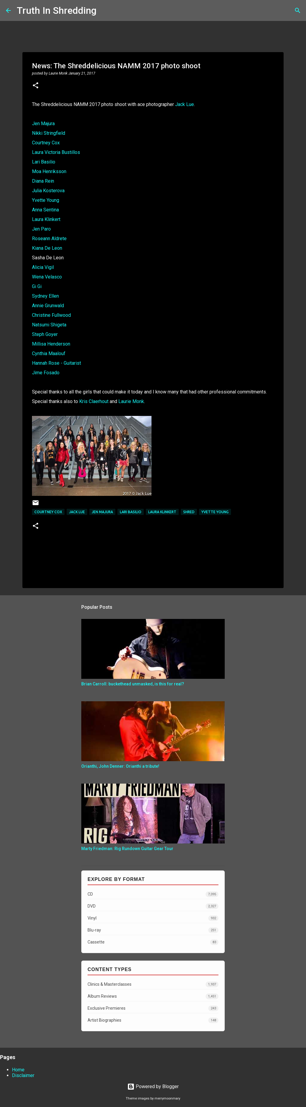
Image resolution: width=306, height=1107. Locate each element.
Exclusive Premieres (153, 1008)
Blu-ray (153, 930)
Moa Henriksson (49, 171)
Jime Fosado (45, 372)
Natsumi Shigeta (49, 325)
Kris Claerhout (93, 401)
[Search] (104, 10)
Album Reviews (153, 996)
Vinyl (153, 918)
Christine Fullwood (51, 315)
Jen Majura (43, 123)
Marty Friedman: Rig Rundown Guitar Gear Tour (127, 848)
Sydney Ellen (45, 296)
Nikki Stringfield (48, 133)
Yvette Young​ (215, 512)
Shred (189, 512)
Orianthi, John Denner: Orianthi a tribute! (120, 766)
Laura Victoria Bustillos (56, 152)
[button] (35, 86)
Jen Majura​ (102, 512)
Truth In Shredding (57, 10)
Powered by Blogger (153, 1086)
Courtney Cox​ (48, 512)
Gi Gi (37, 286)
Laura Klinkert (46, 219)
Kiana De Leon (47, 248)
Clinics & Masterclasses (153, 984)
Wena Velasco (47, 277)
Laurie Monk (131, 401)
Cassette (153, 942)
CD (153, 894)
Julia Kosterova (48, 190)
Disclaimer (23, 1075)
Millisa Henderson (51, 344)
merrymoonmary (167, 1098)
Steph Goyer (45, 334)
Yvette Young (45, 200)
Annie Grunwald (48, 305)
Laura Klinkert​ (162, 512)
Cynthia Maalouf (48, 353)
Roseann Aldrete (49, 238)
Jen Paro (41, 229)
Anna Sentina (45, 210)
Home (18, 1070)
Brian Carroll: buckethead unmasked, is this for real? (132, 684)
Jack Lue (184, 104)
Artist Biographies (153, 1020)
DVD (153, 906)
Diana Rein (43, 181)
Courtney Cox (46, 143)
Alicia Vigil (43, 267)
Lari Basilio (43, 162)
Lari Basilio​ (130, 512)
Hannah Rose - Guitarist (56, 363)
